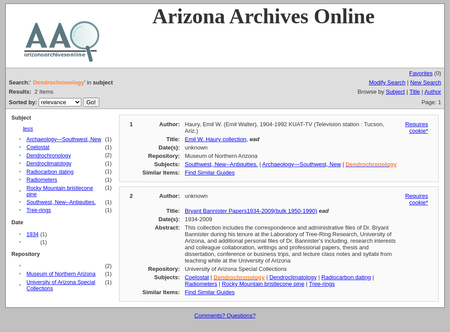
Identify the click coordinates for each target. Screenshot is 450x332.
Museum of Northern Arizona (60, 274)
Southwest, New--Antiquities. (61, 202)
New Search (425, 82)
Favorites (420, 73)
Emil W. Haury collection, (216, 139)
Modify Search (387, 82)
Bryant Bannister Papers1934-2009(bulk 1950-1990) (251, 211)
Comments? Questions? (224, 315)
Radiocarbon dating (49, 172)
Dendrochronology (48, 156)
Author (433, 91)
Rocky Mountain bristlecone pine (263, 284)
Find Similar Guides (209, 172)
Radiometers (41, 180)
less (28, 128)
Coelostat (37, 147)
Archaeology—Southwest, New (63, 139)
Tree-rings (38, 210)
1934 (32, 234)
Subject (395, 91)
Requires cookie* (416, 127)
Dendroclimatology (48, 164)
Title (415, 91)
